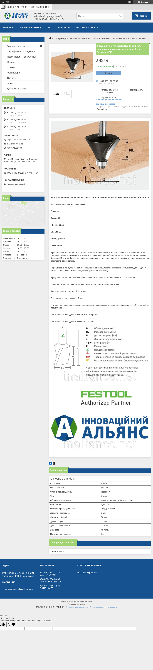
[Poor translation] (11, 624)
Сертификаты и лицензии (21, 51)
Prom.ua (89, 601)
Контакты (64, 27)
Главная (8, 27)
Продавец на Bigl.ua (76, 604)
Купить (108, 73)
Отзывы (11, 78)
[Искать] (120, 16)
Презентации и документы (21, 56)
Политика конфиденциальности (103, 607)
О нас (49, 27)
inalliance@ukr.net (15, 144)
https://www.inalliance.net (18, 139)
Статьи (11, 67)
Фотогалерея (14, 72)
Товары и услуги (29, 27)
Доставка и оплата (87, 27)
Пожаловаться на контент (77, 607)
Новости (11, 62)
